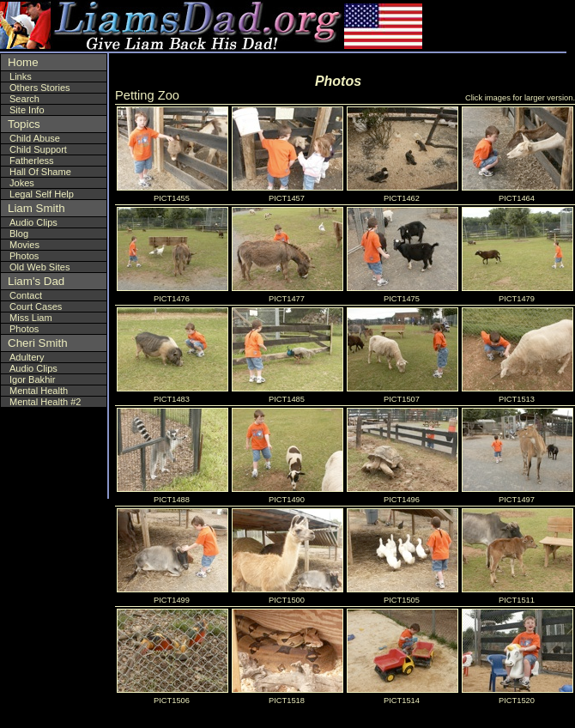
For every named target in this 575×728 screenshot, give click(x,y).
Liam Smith (36, 208)
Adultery (27, 357)
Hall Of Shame (40, 172)
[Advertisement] (462, 26)
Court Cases (35, 306)
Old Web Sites (39, 267)
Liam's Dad (36, 281)
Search (24, 99)
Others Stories (39, 87)
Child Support (38, 149)
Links (20, 76)
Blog (18, 233)
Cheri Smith (38, 343)
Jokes (21, 183)
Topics (24, 124)
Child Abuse (34, 138)
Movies (24, 245)
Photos (24, 256)
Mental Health (38, 390)
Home (23, 62)
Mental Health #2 (45, 402)
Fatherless (31, 160)
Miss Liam (30, 317)
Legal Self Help (41, 194)
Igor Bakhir (32, 379)
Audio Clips (33, 222)
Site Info (27, 110)
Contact (25, 295)
